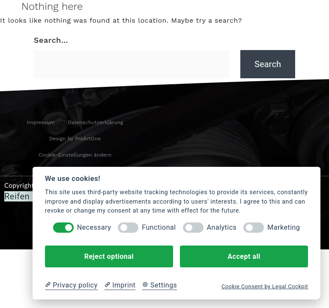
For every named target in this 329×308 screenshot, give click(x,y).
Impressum (41, 122)
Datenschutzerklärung (95, 122)
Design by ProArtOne (75, 139)
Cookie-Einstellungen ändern (75, 155)
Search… (51, 40)
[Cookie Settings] (159, 285)
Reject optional (109, 256)
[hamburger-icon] (11, 14)
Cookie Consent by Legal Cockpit (264, 286)
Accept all (243, 256)
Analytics (222, 227)
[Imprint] (120, 285)
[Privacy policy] (71, 285)
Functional (159, 227)
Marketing (283, 227)
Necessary (94, 227)
